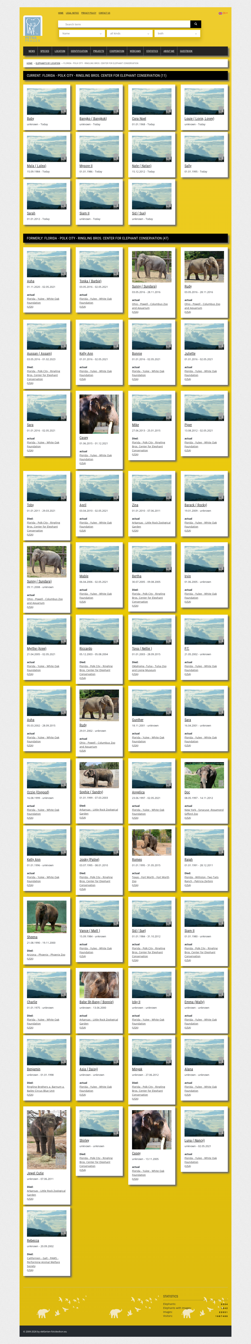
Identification (79, 51)
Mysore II (86, 166)
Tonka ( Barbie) (90, 281)
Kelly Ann (86, 353)
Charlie (32, 1002)
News (32, 51)
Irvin (188, 576)
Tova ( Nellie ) (142, 648)
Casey (84, 437)
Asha (30, 281)
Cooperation (117, 51)
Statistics (152, 51)
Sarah (31, 213)
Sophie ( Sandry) (91, 792)
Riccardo (86, 648)
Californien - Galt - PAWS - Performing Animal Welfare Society (43, 1262)
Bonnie (137, 353)
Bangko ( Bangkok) (93, 118)
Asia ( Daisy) (89, 1069)
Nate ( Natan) (141, 166)
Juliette (190, 353)
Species (44, 51)
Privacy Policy (88, 13)
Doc (187, 792)
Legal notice (72, 13)
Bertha (136, 576)
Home (60, 13)
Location (60, 51)
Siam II (84, 213)
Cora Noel (139, 118)
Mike (135, 425)
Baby (30, 118)
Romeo (137, 859)
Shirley (84, 1140)
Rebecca (33, 1240)
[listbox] (82, 33)
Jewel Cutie (35, 1173)
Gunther (137, 720)
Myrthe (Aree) (36, 648)
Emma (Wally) (194, 1002)
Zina (135, 505)
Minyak (137, 1069)
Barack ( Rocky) (196, 505)
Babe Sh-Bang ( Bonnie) (97, 1002)
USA (30, 306)
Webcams (135, 51)
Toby (30, 505)
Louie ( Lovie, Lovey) (199, 118)
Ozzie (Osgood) (38, 792)
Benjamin (33, 1069)
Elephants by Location (48, 63)
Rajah (189, 859)
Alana (189, 1069)
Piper (188, 425)
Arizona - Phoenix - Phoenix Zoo (46, 954)
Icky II (136, 1002)
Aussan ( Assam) (39, 353)
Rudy (188, 286)
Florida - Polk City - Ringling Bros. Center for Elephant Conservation (43, 375)
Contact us (104, 13)
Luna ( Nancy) (195, 1140)
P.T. (187, 648)
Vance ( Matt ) (90, 930)
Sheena (32, 937)
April (83, 505)
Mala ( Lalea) (36, 166)
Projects (98, 51)
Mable (84, 576)
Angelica (138, 792)
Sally (188, 166)
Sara (30, 425)
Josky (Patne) (89, 859)
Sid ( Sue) (139, 213)
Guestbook (186, 51)
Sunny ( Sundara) (144, 286)
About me (169, 51)
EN (223, 13)
